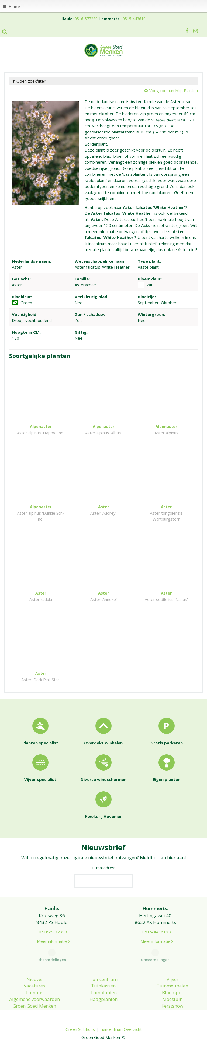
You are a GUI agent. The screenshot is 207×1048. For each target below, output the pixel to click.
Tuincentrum (103, 979)
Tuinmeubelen (172, 986)
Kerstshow (172, 1006)
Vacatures (34, 986)
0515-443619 (134, 18)
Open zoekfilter (29, 81)
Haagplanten (103, 999)
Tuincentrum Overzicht (120, 1029)
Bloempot (172, 992)
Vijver (172, 979)
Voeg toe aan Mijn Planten (173, 90)
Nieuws (34, 979)
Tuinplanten (103, 992)
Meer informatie (52, 941)
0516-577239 (86, 18)
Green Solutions (80, 1029)
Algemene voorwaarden (34, 999)
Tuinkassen (103, 986)
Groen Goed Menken (34, 1006)
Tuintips (34, 992)
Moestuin (172, 999)
